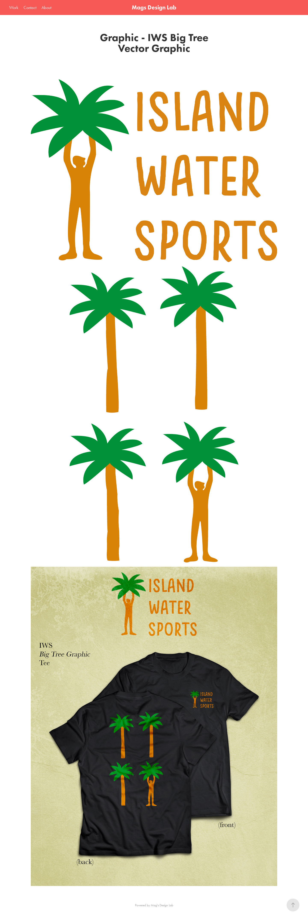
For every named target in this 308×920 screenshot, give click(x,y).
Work (13, 7)
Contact (30, 7)
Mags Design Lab (154, 7)
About (46, 7)
